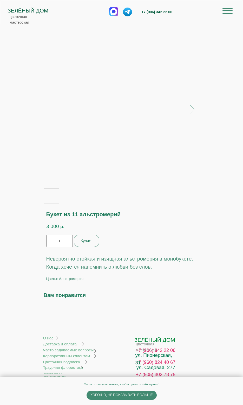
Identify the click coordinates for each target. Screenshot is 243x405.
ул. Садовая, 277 (155, 367)
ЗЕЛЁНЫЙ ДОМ (28, 11)
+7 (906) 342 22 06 (156, 12)
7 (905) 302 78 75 (157, 374)
